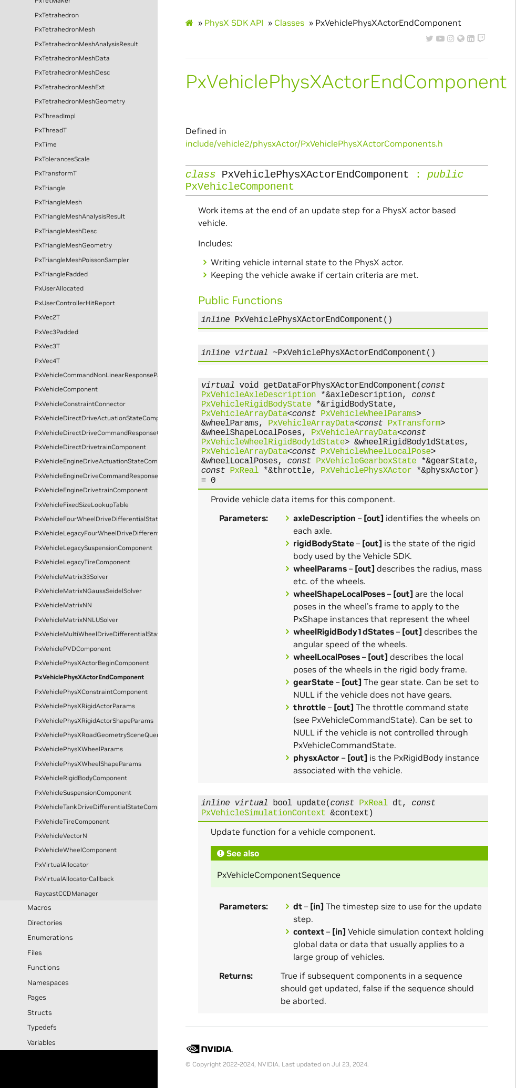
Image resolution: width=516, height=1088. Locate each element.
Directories (45, 922)
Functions (43, 967)
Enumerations (50, 937)
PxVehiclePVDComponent (73, 648)
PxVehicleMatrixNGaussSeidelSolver (88, 591)
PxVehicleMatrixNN (63, 605)
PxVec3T (47, 346)
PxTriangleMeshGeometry (73, 245)
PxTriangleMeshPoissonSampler (82, 260)
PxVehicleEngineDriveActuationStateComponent (96, 461)
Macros (39, 907)
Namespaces (48, 982)
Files (34, 952)
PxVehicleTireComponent (72, 821)
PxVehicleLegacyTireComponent (82, 562)
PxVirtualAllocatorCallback (74, 879)
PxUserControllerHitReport (75, 303)
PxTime (46, 144)
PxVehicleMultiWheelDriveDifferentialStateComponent (96, 634)
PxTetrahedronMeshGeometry (80, 101)
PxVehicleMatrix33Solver (71, 577)
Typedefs (42, 1027)
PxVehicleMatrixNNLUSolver (76, 620)
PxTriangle (50, 188)
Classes (289, 22)
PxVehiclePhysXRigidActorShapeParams (94, 720)
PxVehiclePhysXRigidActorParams (85, 706)
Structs (39, 1012)
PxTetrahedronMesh (65, 29)
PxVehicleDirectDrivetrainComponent (90, 447)
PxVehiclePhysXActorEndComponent (89, 677)
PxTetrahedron (57, 15)
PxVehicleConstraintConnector (80, 404)
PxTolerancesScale (62, 159)
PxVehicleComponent (66, 389)
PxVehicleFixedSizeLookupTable (82, 505)
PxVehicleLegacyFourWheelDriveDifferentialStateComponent (96, 533)
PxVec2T (47, 317)
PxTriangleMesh (58, 202)
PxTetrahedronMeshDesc (72, 72)
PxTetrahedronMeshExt (70, 87)
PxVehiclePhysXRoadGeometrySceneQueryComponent (96, 735)
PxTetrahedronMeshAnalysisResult (86, 44)
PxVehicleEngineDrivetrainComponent (91, 490)
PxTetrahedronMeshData (72, 58)
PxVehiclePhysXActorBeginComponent (92, 663)
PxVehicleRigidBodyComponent (81, 778)
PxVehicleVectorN (61, 836)
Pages (36, 997)
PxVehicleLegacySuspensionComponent (93, 548)
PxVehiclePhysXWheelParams (79, 749)
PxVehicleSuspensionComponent (83, 792)
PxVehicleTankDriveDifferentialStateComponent (96, 807)
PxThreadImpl (55, 116)
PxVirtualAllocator (62, 864)
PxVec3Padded (56, 332)
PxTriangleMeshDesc (66, 231)
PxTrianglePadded (61, 274)
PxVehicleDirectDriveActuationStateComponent (96, 418)
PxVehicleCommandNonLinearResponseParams (96, 375)
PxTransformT (56, 173)
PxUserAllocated (59, 288)
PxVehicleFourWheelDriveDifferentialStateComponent (96, 519)
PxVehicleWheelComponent (76, 850)
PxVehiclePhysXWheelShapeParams (88, 764)
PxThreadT (51, 130)
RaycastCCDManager (66, 893)
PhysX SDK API (233, 22)
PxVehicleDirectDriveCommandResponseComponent (96, 433)
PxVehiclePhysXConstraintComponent (91, 692)
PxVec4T (47, 361)
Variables (41, 1042)
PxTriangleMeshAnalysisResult (80, 216)
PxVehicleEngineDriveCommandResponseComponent (96, 476)
